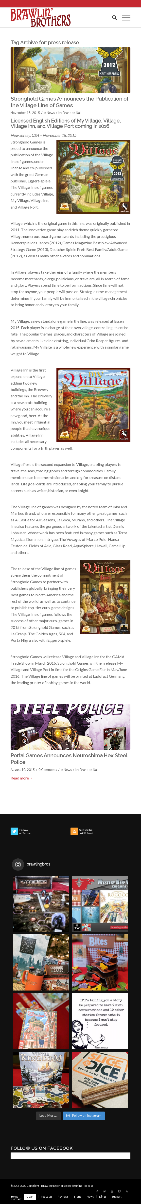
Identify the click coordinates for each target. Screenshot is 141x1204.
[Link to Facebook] (97, 1191)
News (51, 113)
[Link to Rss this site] (126, 1191)
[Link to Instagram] (112, 1191)
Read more (22, 778)
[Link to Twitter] (104, 1191)
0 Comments (47, 770)
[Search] (112, 17)
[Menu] (123, 17)
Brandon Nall (72, 113)
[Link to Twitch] (119, 1191)
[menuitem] (112, 17)
